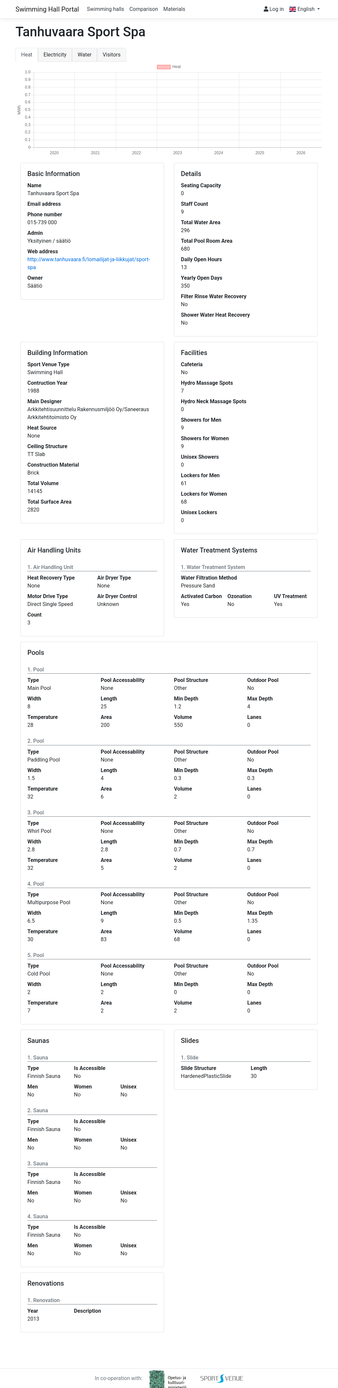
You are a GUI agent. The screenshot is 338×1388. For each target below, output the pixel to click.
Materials (174, 9)
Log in (274, 9)
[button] (304, 9)
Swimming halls (105, 9)
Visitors (111, 55)
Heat (26, 55)
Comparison (143, 9)
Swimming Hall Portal (47, 9)
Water (84, 55)
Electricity (55, 55)
